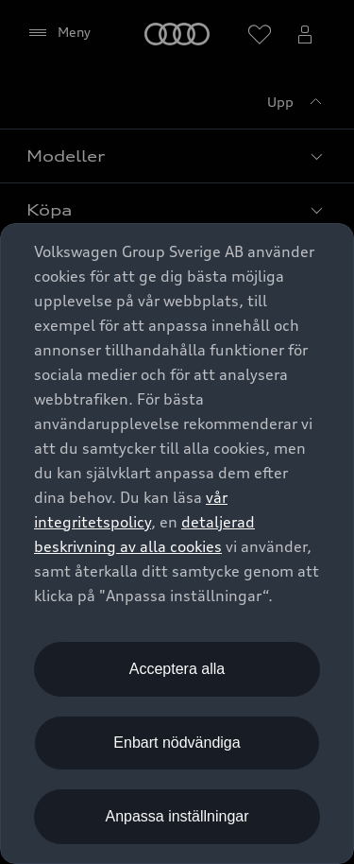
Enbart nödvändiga (176, 742)
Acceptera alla (177, 669)
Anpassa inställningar (176, 816)
